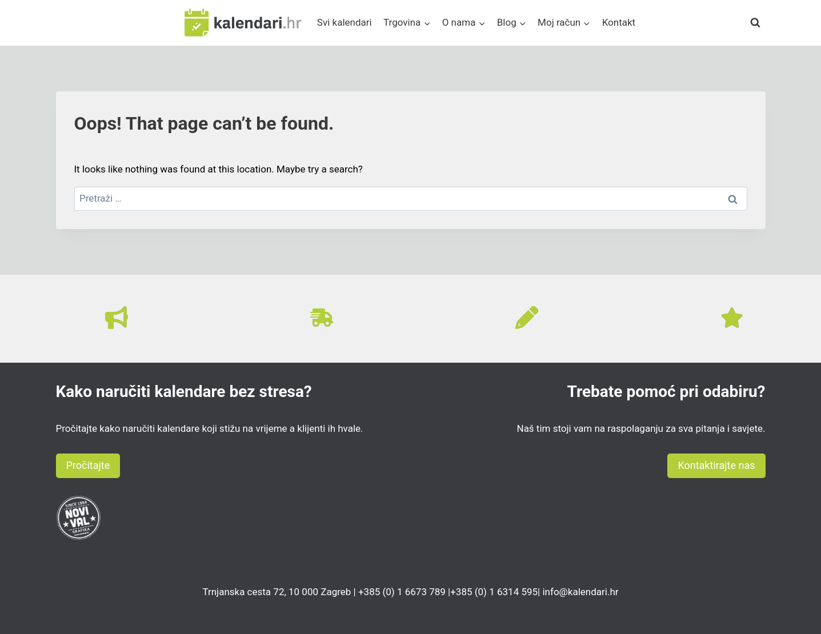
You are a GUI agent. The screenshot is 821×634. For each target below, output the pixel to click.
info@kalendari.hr (580, 591)
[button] (88, 466)
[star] (732, 317)
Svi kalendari (344, 22)
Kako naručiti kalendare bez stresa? (184, 391)
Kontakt (619, 22)
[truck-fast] (321, 317)
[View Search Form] (755, 23)
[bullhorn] (116, 317)
